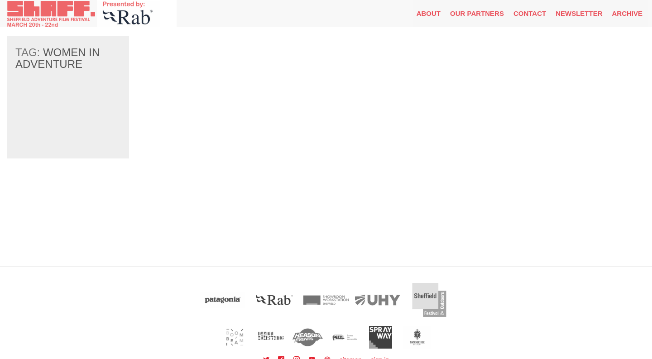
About (429, 13)
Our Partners (477, 13)
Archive (627, 13)
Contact (529, 13)
